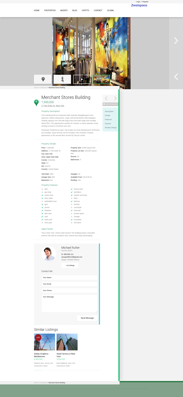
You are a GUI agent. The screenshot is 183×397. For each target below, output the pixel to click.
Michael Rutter (70, 247)
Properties (50, 11)
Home (36, 11)
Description (109, 111)
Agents (64, 11)
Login (138, 2)
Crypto (85, 11)
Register (145, 2)
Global (110, 11)
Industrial (43, 87)
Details (107, 115)
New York (60, 106)
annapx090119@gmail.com (71, 257)
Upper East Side (52, 157)
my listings (69, 265)
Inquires (108, 124)
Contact (98, 11)
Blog (74, 11)
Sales (45, 366)
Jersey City (48, 363)
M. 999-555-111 (67, 254)
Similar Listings (111, 128)
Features (108, 119)
